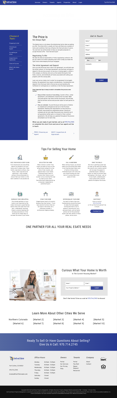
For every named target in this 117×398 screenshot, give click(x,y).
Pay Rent (76, 364)
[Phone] (96, 50)
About (74, 2)
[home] (9, 2)
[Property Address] (96, 54)
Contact (88, 364)
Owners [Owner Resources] (45, 2)
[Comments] (96, 66)
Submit (101, 80)
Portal (62, 362)
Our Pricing (63, 366)
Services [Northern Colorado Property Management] (37, 2)
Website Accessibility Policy (79, 393)
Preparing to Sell (14, 43)
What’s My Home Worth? (66, 22)
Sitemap (85, 390)
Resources (76, 371)
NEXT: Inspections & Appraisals (62, 133)
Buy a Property (47, 22)
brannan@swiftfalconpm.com (18, 374)
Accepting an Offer (13, 53)
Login (80, 2)
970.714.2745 (110, 2)
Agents (59, 2)
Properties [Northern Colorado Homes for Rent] (67, 2)
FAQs (61, 369)
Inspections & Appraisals (13, 59)
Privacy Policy (92, 390)
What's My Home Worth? (14, 68)
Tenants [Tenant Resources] (52, 2)
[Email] (96, 45)
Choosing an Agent (12, 48)
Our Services (64, 364)
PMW (80, 390)
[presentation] (96, 74)
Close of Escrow (14, 64)
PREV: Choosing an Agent (40, 133)
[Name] (96, 41)
